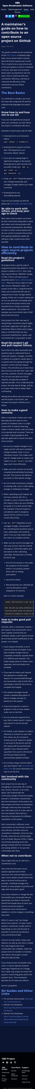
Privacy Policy (4, 1080)
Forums (24, 1079)
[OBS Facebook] (7, 1062)
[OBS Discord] (6, 16)
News (26, 9)
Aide (32, 9)
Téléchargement (15, 9)
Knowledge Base (26, 1071)
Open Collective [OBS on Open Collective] (14, 1075)
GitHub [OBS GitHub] (13, 1071)
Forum (17, 12)
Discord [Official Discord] (25, 1076)
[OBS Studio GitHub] (16, 16)
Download (5, 1072)
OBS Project (11, 55)
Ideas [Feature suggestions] (4, 1076)
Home (3, 9)
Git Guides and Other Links (21, 203)
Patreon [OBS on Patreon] (14, 1079)
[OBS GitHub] (15, 1062)
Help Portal (26, 1082)
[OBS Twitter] (9, 16)
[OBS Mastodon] (13, 16)
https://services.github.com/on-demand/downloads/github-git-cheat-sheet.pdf (16, 1018)
